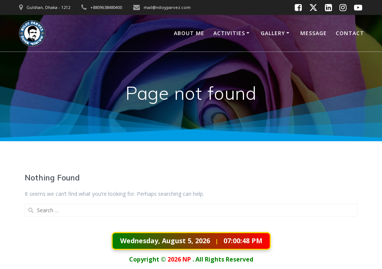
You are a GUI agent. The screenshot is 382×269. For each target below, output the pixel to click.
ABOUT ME (189, 33)
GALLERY (273, 33)
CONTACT (350, 33)
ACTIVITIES (229, 33)
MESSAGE (313, 33)
